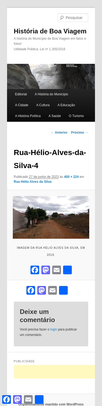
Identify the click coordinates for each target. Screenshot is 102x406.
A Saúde (54, 116)
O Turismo (76, 116)
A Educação (66, 105)
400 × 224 (71, 177)
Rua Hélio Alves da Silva (33, 182)
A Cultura (43, 105)
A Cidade (21, 105)
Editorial (21, 94)
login (53, 329)
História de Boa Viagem (50, 31)
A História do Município (51, 94)
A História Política (28, 116)
